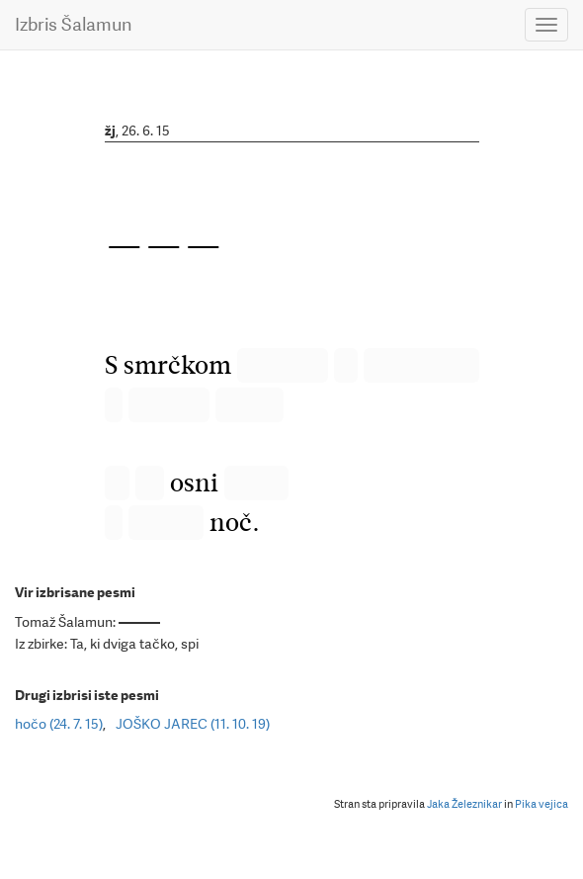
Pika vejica (541, 804)
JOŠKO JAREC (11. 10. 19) (193, 724)
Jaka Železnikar (464, 804)
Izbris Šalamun (73, 24)
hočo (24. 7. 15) (59, 724)
